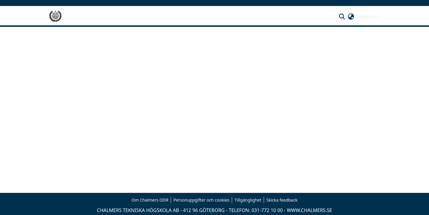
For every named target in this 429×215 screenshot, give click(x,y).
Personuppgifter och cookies (201, 200)
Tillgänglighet (247, 200)
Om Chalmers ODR (150, 200)
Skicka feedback (281, 200)
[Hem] (55, 16)
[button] (342, 16)
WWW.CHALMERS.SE (309, 210)
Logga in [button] (367, 16)
